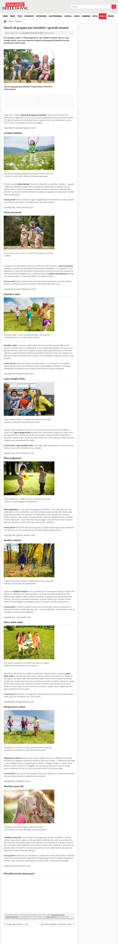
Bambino (86, 16)
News (12, 16)
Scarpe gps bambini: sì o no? (17, 924)
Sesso (77, 16)
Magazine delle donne (58, 915)
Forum (111, 16)
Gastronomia (55, 16)
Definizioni (41, 16)
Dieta (95, 16)
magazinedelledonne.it (12, 917)
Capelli (68, 16)
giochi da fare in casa (31, 118)
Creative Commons (51, 917)
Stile (19, 16)
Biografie (29, 16)
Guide (102, 16)
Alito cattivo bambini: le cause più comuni (56, 924)
